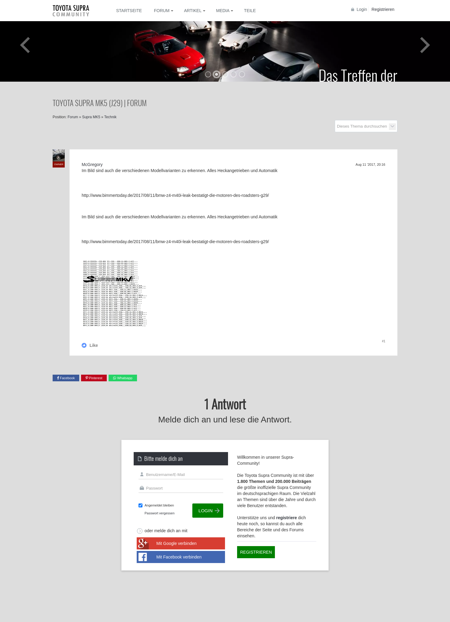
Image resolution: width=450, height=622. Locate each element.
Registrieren (383, 9)
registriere (286, 517)
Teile (250, 10)
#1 (383, 341)
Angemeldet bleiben (159, 505)
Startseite (129, 10)
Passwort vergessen (159, 513)
